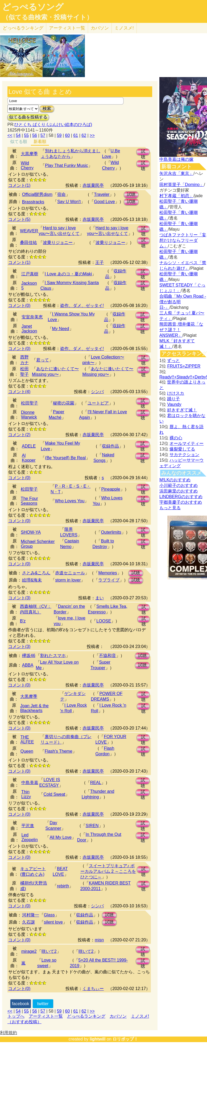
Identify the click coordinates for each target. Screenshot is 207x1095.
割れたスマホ (53, 655)
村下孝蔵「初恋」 (176, 195)
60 (67, 135)
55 (26, 135)
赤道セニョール (70, 573)
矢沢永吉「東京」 (176, 173)
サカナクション (184, 454)
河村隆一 (30, 915)
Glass (49, 915)
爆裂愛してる (182, 449)
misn (99, 940)
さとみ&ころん (36, 573)
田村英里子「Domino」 (181, 184)
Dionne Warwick (29, 414)
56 (34, 135)
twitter (43, 1003)
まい (99, 598)
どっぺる (23, 28)
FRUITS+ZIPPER (183, 366)
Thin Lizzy (26, 794)
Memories (107, 573)
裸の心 (175, 438)
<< (10, 135)
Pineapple (110, 489)
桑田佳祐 (28, 242)
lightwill (98, 1039)
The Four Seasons (29, 501)
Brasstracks (33, 202)
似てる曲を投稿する (28, 117)
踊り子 (173, 399)
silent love (53, 922)
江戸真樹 (29, 274)
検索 (47, 108)
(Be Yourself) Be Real (65, 458)
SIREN (92, 825)
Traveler (101, 194)
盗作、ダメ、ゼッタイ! (82, 305)
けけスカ (175, 393)
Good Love (104, 201)
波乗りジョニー (58, 242)
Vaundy (174, 404)
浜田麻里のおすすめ (178, 491)
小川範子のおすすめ (178, 485)
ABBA (28, 665)
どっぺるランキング (86, 1016)
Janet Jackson (29, 328)
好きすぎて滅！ (182, 410)
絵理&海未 (32, 580)
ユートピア (98, 403)
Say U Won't (69, 201)
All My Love (60, 837)
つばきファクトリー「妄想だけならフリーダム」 (182, 240)
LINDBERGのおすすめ (180, 496)
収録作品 (110, 446)
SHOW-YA (31, 532)
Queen (26, 751)
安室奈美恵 (32, 317)
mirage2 (29, 951)
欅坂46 (28, 655)
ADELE (29, 446)
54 (18, 135)
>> (92, 135)
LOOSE (103, 621)
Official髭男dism (37, 194)
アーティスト (67, 28)
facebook (20, 1003)
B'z (23, 621)
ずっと (173, 360)
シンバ (97, 391)
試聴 (143, 152)
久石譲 (28, 922)
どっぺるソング (33, 7)
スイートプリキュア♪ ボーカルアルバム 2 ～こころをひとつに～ (108, 871)
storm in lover (68, 580)
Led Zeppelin (29, 837)
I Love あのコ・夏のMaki (68, 274)
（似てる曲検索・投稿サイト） (47, 17)
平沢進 (27, 825)
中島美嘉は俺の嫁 (176, 159)
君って (42, 360)
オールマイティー (186, 443)
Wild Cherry (27, 165)
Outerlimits (111, 532)
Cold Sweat (54, 794)
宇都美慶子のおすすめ (180, 502)
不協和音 (107, 655)
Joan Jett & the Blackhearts (34, 708)
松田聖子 (29, 403)
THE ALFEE (27, 739)
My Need (60, 328)
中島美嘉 (29, 782)
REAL (95, 782)
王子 (99, 262)
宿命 (61, 194)
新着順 (40, 141)
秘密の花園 (63, 403)
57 (42, 135)
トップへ (15, 1016)
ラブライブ (108, 580)
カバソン (100, 28)
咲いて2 (49, 951)
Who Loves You (69, 501)
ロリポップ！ (125, 1039)
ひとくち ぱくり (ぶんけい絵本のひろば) (53, 124)
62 (83, 135)
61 (75, 135)
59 (59, 135)
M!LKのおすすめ (175, 480)
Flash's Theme (58, 751)
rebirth (63, 886)
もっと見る (170, 508)
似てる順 (18, 141)
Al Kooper (29, 457)
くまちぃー (93, 988)
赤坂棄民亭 (93, 185)
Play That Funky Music (66, 165)
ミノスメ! (124, 28)
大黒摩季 (29, 153)
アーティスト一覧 (46, 1016)
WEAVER (29, 231)
